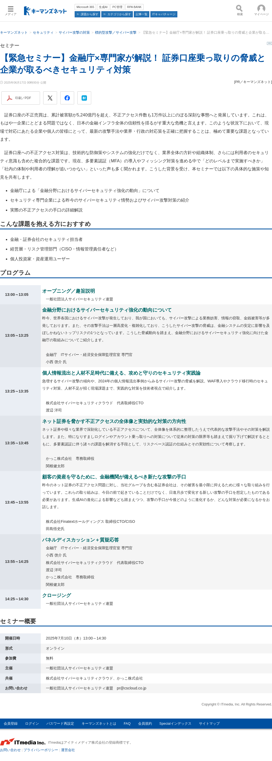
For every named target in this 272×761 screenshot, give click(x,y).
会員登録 (11, 723)
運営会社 (68, 750)
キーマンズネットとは (99, 723)
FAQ (127, 723)
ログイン (32, 723)
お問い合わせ (10, 750)
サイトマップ (209, 723)
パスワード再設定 (60, 723)
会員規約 (145, 723)
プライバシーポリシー (40, 750)
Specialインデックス (175, 723)
